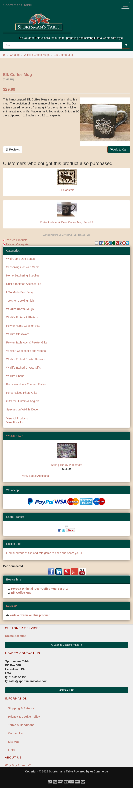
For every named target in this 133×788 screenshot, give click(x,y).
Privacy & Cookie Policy (24, 716)
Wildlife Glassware (17, 334)
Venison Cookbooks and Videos (26, 350)
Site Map (14, 741)
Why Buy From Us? (18, 765)
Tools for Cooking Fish (20, 300)
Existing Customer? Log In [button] (66, 644)
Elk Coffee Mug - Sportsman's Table (74, 235)
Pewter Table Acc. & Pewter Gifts (26, 342)
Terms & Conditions (21, 725)
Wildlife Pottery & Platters (22, 317)
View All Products (17, 418)
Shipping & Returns (21, 708)
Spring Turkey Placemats (66, 464)
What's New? (14, 435)
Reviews (13, 149)
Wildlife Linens (15, 376)
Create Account (15, 635)
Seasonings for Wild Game (23, 267)
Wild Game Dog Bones (20, 258)
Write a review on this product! (30, 615)
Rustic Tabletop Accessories (23, 283)
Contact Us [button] (66, 690)
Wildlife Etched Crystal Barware (25, 359)
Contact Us (15, 733)
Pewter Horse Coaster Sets (23, 325)
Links (11, 750)
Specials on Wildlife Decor (22, 409)
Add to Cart (118, 149)
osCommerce (99, 771)
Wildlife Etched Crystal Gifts (23, 367)
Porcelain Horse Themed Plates (26, 384)
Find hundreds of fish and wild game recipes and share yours (44, 553)
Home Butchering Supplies (22, 275)
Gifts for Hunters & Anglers (22, 401)
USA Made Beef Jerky (20, 292)
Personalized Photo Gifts (21, 392)
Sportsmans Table (17, 5)
